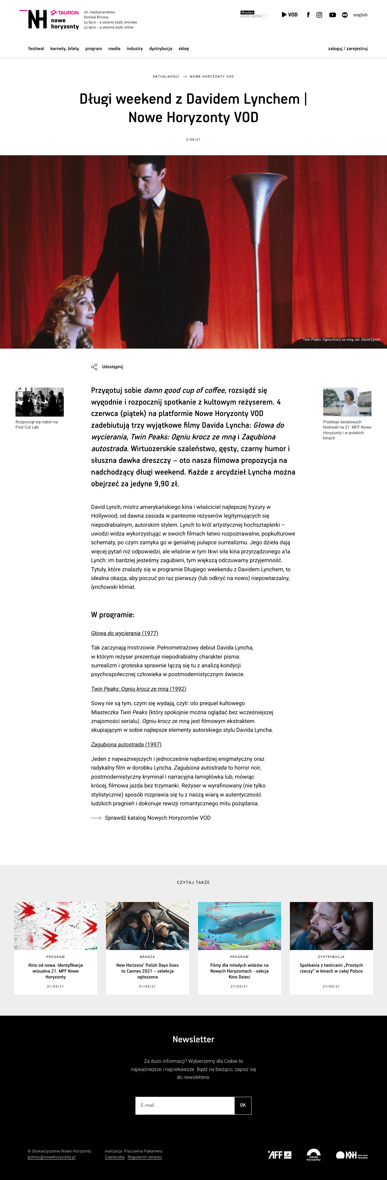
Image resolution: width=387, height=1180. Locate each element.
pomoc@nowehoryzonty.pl (52, 1157)
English (360, 15)
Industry (135, 49)
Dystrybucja (160, 49)
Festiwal (36, 49)
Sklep (183, 49)
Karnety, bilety (64, 49)
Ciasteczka (115, 1157)
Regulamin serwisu (145, 1157)
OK (243, 1105)
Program (93, 49)
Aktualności (166, 77)
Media (114, 49)
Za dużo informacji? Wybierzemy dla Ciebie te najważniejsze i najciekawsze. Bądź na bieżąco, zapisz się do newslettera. (193, 1069)
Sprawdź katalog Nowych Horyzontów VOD (158, 817)
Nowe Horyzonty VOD (212, 77)
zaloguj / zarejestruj (348, 49)
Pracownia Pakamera (143, 1151)
